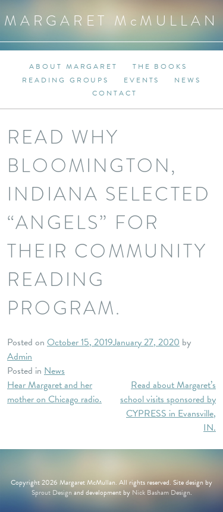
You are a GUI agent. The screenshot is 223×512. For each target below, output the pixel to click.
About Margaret (73, 66)
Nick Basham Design (161, 492)
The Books (160, 66)
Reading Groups (65, 80)
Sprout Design (52, 492)
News (187, 80)
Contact (114, 93)
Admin (19, 356)
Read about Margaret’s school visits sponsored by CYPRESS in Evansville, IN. (168, 406)
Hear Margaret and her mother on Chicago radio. (54, 392)
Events (142, 80)
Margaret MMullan (111, 20)
